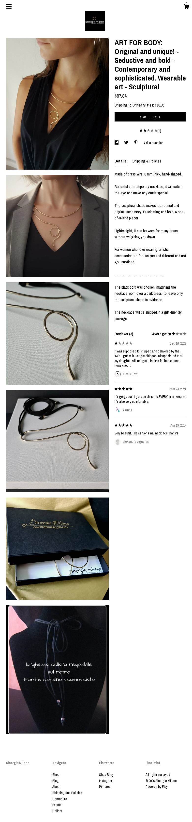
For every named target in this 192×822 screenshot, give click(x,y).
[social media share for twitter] (126, 143)
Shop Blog (106, 774)
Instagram (106, 781)
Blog (55, 781)
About (56, 786)
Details (121, 161)
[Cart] (186, 7)
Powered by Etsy (157, 786)
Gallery (57, 811)
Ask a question (153, 143)
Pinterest (105, 786)
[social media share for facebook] (117, 143)
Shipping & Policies (147, 161)
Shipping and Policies (67, 793)
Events (56, 805)
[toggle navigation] (9, 6)
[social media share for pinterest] (136, 143)
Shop (55, 774)
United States (143, 105)
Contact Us (60, 799)
